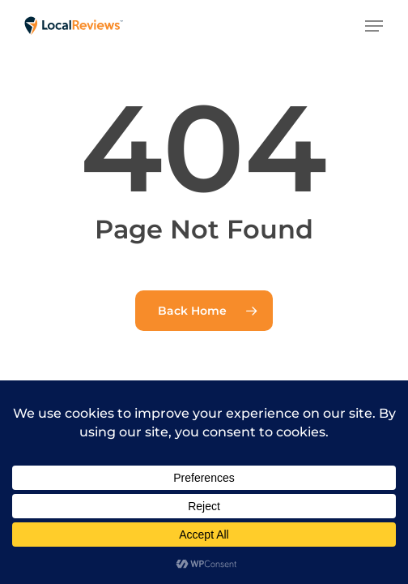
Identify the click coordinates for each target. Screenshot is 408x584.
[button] (374, 26)
